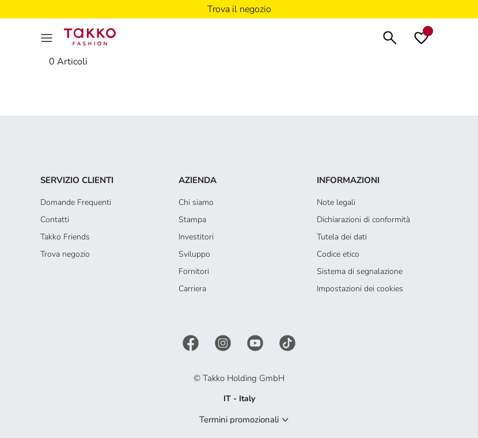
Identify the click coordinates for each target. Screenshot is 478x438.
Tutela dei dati (342, 236)
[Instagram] (224, 342)
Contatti (54, 219)
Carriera (192, 288)
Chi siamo (196, 202)
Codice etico (338, 254)
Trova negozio (65, 254)
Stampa (192, 219)
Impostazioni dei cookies (360, 288)
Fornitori (194, 271)
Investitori (196, 236)
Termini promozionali (239, 419)
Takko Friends (65, 236)
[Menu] (47, 37)
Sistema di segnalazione (360, 271)
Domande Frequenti (75, 202)
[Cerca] (390, 36)
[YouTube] (256, 342)
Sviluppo (194, 254)
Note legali (336, 202)
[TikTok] (287, 342)
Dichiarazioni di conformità (363, 219)
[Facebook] (192, 342)
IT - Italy (239, 398)
